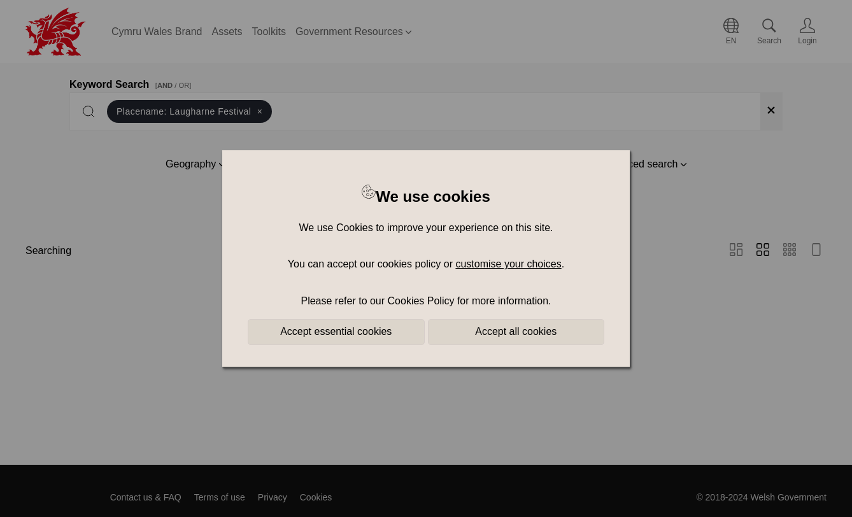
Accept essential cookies (336, 331)
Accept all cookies (516, 331)
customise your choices (508, 263)
